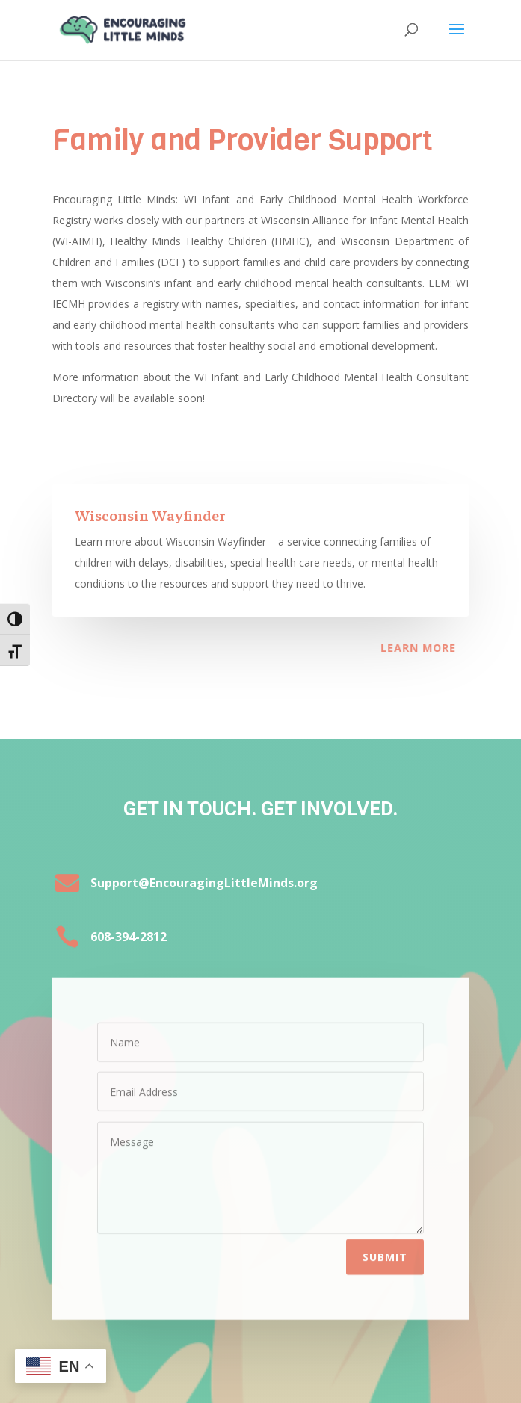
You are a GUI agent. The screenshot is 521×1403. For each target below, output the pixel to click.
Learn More (392, 648)
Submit (385, 1246)
